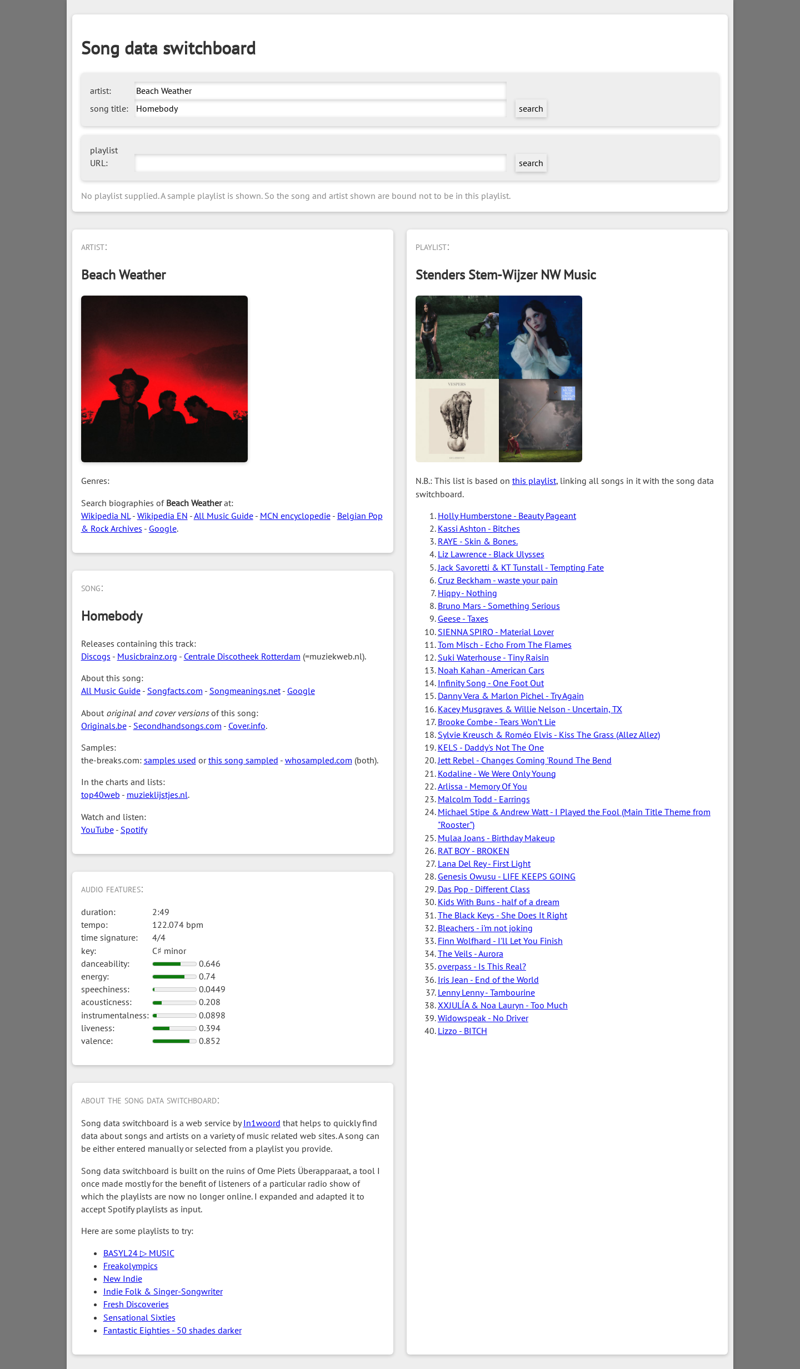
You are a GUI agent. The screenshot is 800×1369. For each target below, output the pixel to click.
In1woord (262, 1122)
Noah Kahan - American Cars (491, 670)
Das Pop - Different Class (484, 889)
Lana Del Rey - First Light (484, 863)
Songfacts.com (175, 690)
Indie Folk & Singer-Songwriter (163, 1291)
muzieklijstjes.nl (157, 794)
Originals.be (104, 725)
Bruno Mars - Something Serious (499, 605)
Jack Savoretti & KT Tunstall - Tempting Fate (521, 567)
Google (163, 528)
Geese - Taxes (463, 618)
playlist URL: (104, 156)
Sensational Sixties (139, 1317)
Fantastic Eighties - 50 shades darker (172, 1330)
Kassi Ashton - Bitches (479, 528)
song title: (109, 108)
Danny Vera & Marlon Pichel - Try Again (511, 695)
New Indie (122, 1278)
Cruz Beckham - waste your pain (498, 580)
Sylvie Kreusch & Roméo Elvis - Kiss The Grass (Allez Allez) (549, 734)
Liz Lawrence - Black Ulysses (491, 553)
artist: (100, 90)
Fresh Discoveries (136, 1304)
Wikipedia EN (162, 515)
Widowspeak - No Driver (483, 1017)
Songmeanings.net (245, 690)
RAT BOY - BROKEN (473, 850)
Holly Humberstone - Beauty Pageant (507, 515)
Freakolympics (130, 1265)
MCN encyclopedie (295, 515)
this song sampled (243, 760)
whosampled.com (318, 760)
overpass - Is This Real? (482, 966)
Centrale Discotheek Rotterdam (242, 656)
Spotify (134, 829)
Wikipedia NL (106, 515)
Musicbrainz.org (147, 656)
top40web (100, 794)
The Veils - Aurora (470, 953)
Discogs (96, 656)
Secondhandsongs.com (177, 725)
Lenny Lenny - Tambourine (486, 992)
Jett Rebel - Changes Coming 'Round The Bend (525, 760)
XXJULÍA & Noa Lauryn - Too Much (503, 1005)
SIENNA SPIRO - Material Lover (496, 631)
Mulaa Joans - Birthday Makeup (496, 837)
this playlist (534, 480)
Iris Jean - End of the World (488, 979)
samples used (170, 760)
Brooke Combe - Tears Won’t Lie (497, 721)
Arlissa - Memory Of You (482, 786)
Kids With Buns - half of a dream (498, 901)
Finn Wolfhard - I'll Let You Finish (500, 940)
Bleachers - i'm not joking (485, 927)
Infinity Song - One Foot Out (491, 682)
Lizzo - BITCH (462, 1030)
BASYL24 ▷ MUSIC (138, 1252)
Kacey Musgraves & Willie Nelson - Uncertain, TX (530, 709)
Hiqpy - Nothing (467, 592)
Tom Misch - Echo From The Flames (505, 644)
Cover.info (247, 725)
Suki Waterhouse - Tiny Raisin (493, 657)
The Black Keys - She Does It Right (502, 915)
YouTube (97, 829)
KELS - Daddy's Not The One (491, 747)
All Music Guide (223, 515)
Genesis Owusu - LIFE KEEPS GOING (507, 876)
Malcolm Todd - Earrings (484, 799)
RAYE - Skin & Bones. (478, 541)
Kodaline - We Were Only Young (497, 773)
